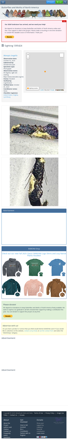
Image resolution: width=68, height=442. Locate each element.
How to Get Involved (24, 426)
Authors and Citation (8, 428)
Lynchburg (7, 97)
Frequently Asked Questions (7, 435)
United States (8, 95)
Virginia (15, 95)
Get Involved (23, 421)
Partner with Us (25, 433)
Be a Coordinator (24, 430)
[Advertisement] (34, 228)
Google (52, 90)
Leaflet (42, 90)
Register (23, 435)
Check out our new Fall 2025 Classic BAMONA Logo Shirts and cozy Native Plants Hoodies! (34, 254)
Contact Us (13, 415)
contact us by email (30, 331)
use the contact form (46, 331)
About (6, 420)
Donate (22, 415)
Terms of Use (38, 413)
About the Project (7, 424)
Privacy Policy (49, 413)
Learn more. (41, 433)
